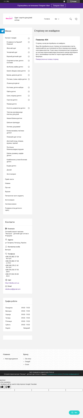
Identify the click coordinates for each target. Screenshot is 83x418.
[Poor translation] (7, 387)
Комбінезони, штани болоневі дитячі (17, 161)
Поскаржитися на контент (54, 374)
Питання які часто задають (14, 196)
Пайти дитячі (11, 91)
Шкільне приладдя (13, 122)
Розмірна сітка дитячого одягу (13, 209)
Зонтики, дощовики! (13, 127)
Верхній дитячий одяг (14, 56)
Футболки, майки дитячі (15, 67)
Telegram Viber (58, 6)
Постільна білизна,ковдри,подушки (15, 148)
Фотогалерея (11, 174)
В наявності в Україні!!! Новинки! (14, 43)
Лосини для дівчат (13, 83)
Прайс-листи (9, 179)
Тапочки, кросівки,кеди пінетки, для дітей (15, 113)
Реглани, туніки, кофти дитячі (17, 79)
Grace (27, 364)
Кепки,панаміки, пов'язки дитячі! (15, 132)
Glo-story (28, 359)
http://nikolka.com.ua (12, 283)
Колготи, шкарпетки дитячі (16, 108)
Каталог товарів (10, 38)
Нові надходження (11, 359)
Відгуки (7, 191)
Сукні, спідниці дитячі (14, 96)
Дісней (9, 170)
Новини (7, 183)
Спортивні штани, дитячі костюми (15, 62)
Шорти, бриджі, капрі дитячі (16, 71)
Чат (74, 413)
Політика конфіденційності (71, 374)
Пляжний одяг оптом (14, 137)
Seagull (27, 361)
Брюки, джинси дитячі (14, 75)
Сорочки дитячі (12, 100)
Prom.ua (51, 372)
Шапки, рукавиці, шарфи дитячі (15, 154)
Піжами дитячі (12, 104)
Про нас (7, 187)
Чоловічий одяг (12, 52)
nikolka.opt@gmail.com (12, 289)
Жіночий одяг (11, 48)
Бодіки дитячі (11, 166)
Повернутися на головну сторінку (47, 59)
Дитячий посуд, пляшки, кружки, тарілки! (15, 142)
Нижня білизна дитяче (14, 118)
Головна (47, 19)
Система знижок (10, 204)
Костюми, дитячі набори (15, 87)
